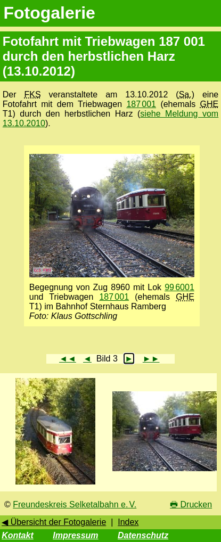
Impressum (75, 535)
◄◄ (67, 358)
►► (151, 358)
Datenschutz (143, 535)
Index (128, 522)
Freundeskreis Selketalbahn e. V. (74, 504)
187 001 (141, 104)
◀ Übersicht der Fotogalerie (54, 522)
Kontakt (18, 535)
